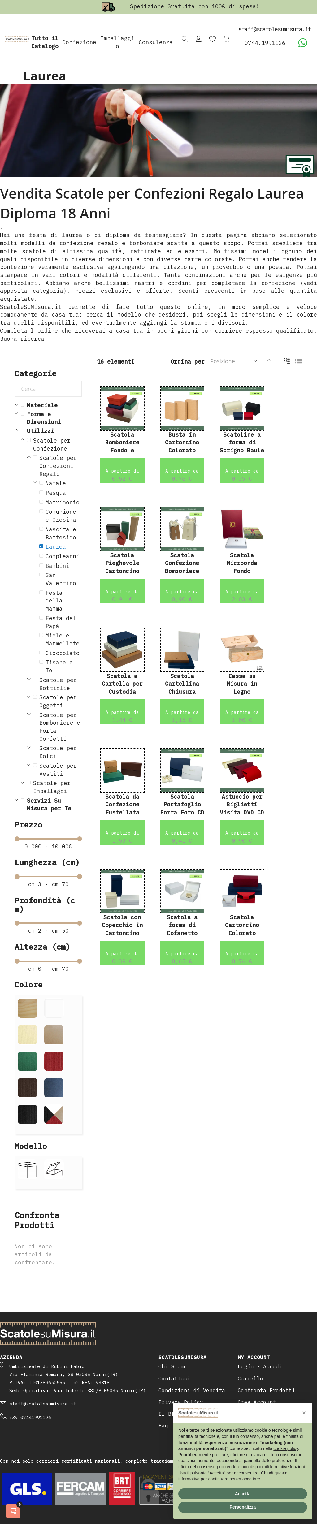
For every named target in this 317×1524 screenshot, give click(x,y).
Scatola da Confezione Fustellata (122, 804)
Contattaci (174, 1334)
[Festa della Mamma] (64, 601)
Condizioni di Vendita (191, 1346)
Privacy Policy (180, 1357)
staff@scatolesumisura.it (42, 1359)
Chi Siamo (172, 1322)
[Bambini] (64, 566)
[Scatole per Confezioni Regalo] (57, 466)
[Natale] (60, 483)
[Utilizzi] (51, 431)
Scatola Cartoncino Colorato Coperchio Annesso (242, 933)
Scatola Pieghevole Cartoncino (122, 563)
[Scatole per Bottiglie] (57, 684)
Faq (163, 1381)
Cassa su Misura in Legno (242, 683)
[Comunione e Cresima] (64, 516)
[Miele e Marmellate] (64, 639)
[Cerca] (48, 389)
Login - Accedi (260, 1322)
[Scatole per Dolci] (57, 752)
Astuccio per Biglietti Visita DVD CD (242, 804)
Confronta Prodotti (266, 1346)
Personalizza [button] (243, 1507)
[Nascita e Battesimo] (64, 533)
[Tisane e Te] (64, 666)
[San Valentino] (64, 579)
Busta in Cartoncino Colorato (182, 442)
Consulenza (156, 42)
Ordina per (188, 361)
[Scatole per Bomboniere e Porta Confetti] (57, 727)
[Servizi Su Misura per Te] (51, 805)
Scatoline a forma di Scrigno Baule (242, 442)
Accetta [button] (243, 1493)
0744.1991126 (265, 42)
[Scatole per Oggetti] (57, 701)
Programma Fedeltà (265, 1369)
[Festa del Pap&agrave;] (64, 622)
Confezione (79, 42)
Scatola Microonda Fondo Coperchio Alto (242, 571)
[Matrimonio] (64, 503)
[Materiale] (51, 405)
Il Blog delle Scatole (191, 1369)
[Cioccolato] (64, 653)
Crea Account (257, 1357)
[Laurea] (64, 547)
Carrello (250, 1334)
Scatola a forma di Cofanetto (182, 925)
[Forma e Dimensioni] (51, 418)
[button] (304, 1413)
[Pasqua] (64, 493)
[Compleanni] (64, 556)
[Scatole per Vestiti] (57, 770)
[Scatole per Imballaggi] (54, 787)
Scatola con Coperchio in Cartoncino (122, 925)
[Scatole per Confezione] (54, 444)
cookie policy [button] (285, 1448)
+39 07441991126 (30, 1373)
